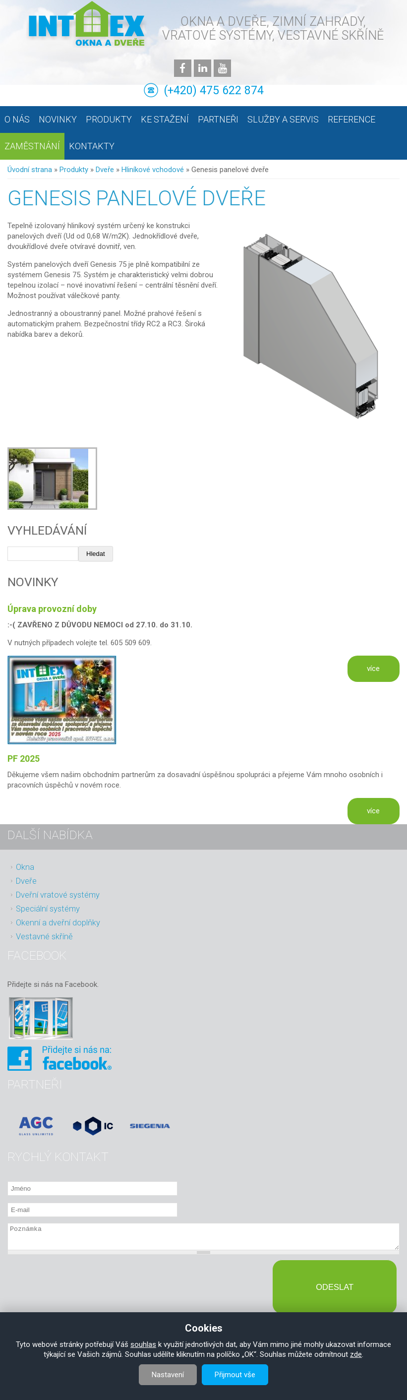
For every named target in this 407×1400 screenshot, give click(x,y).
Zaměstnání (32, 146)
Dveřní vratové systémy (58, 895)
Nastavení (168, 1374)
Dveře (105, 169)
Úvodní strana (29, 169)
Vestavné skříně (44, 936)
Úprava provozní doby (52, 609)
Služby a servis (283, 119)
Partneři (218, 119)
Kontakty (92, 146)
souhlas (143, 1344)
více (373, 668)
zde (356, 1354)
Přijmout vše (235, 1374)
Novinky (58, 119)
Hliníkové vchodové (152, 169)
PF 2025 (23, 758)
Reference (351, 119)
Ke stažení (165, 119)
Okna (25, 867)
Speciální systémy (48, 908)
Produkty (109, 119)
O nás (17, 119)
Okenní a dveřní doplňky (58, 922)
